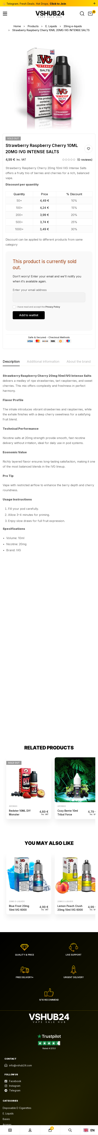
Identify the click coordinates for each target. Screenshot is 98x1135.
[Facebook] (12, 901)
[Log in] (30, 1130)
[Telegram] (12, 910)
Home (17, 26)
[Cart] (90, 13)
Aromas (13, 626)
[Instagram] (12, 905)
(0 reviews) (84, 159)
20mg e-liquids (73, 26)
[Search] (82, 13)
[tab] (11, 362)
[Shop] (10, 1130)
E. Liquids (51, 26)
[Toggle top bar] (94, 3)
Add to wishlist (88, 149)
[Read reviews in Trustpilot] (49, 861)
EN (89, 1130)
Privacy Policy (52, 306)
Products (33, 26)
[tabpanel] (49, 464)
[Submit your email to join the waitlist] (29, 315)
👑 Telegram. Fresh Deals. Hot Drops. (34, 3)
